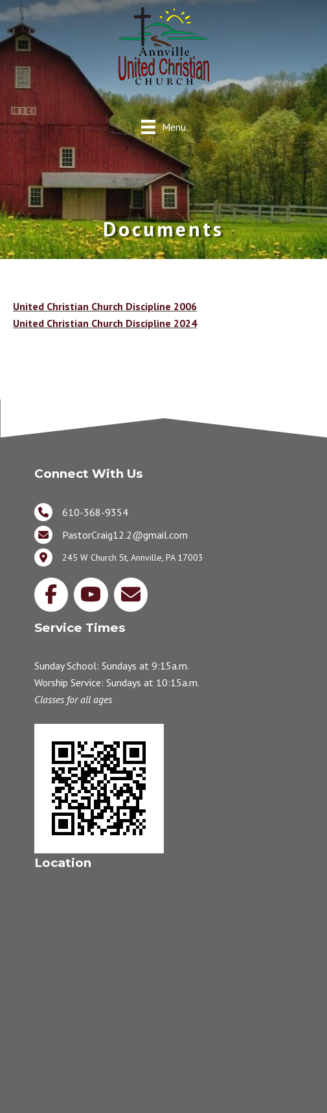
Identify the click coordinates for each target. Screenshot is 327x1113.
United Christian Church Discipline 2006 (105, 306)
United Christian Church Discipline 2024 (105, 323)
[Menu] (163, 126)
